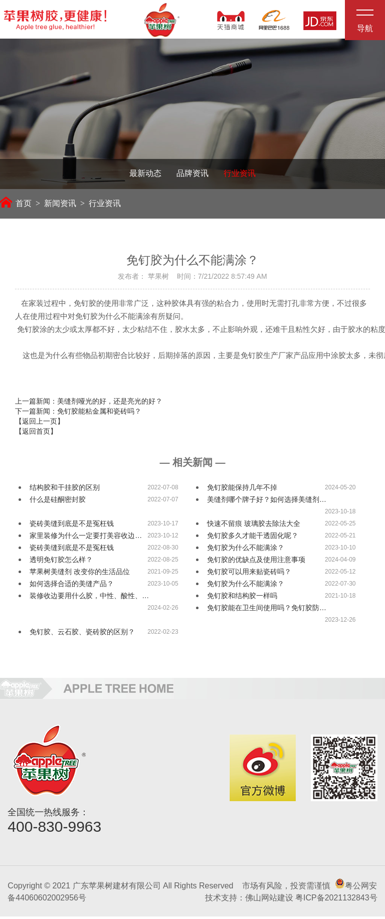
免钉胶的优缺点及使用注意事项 (256, 562)
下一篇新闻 (78, 414)
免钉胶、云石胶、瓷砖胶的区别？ (82, 634)
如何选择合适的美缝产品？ (72, 586)
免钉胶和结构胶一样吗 (242, 598)
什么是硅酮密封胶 (58, 502)
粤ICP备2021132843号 (336, 900)
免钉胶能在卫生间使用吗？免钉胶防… (266, 610)
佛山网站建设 (269, 900)
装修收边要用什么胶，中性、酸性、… (89, 598)
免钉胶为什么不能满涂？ (245, 550)
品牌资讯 (192, 175)
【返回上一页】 (39, 424)
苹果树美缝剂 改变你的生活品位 (80, 574)
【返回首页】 (36, 434)
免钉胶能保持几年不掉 (242, 490)
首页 (16, 205)
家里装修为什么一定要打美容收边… (86, 538)
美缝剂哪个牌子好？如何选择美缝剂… (266, 502)
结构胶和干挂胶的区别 (65, 490)
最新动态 (145, 175)
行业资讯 (240, 175)
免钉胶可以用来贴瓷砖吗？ (249, 574)
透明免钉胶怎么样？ (61, 562)
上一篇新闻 (88, 404)
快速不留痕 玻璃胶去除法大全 (253, 526)
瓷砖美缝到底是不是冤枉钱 (72, 526)
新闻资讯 (60, 205)
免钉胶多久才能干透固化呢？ (252, 538)
